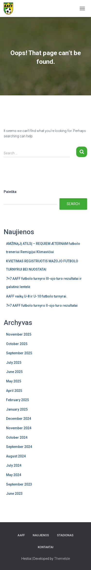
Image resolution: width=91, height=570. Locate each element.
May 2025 (13, 381)
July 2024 (13, 465)
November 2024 (18, 428)
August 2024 (16, 456)
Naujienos (41, 535)
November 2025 (18, 334)
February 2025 (17, 400)
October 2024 (16, 437)
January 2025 (17, 409)
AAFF (21, 535)
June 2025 (14, 372)
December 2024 (18, 419)
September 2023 (19, 484)
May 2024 (13, 475)
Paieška (10, 192)
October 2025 (16, 344)
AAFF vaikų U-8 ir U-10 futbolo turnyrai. (36, 296)
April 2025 (14, 391)
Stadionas (65, 535)
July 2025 (13, 362)
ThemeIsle (62, 559)
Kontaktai (45, 547)
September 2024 (19, 447)
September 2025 (19, 353)
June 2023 (14, 494)
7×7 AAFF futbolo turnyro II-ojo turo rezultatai (42, 305)
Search (73, 204)
